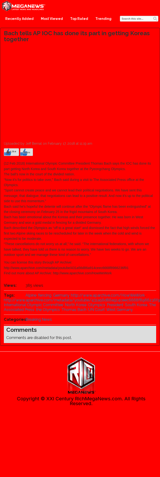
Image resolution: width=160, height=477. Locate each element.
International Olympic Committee (33, 305)
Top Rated (79, 19)
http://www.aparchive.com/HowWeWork (108, 295)
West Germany (119, 309)
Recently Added (19, 19)
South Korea (136, 305)
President (115, 305)
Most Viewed (52, 19)
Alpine (31, 295)
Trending (103, 19)
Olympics (96, 305)
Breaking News (38, 319)
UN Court (96, 309)
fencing (44, 295)
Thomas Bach (74, 309)
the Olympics (48, 309)
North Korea (75, 305)
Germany (61, 295)
